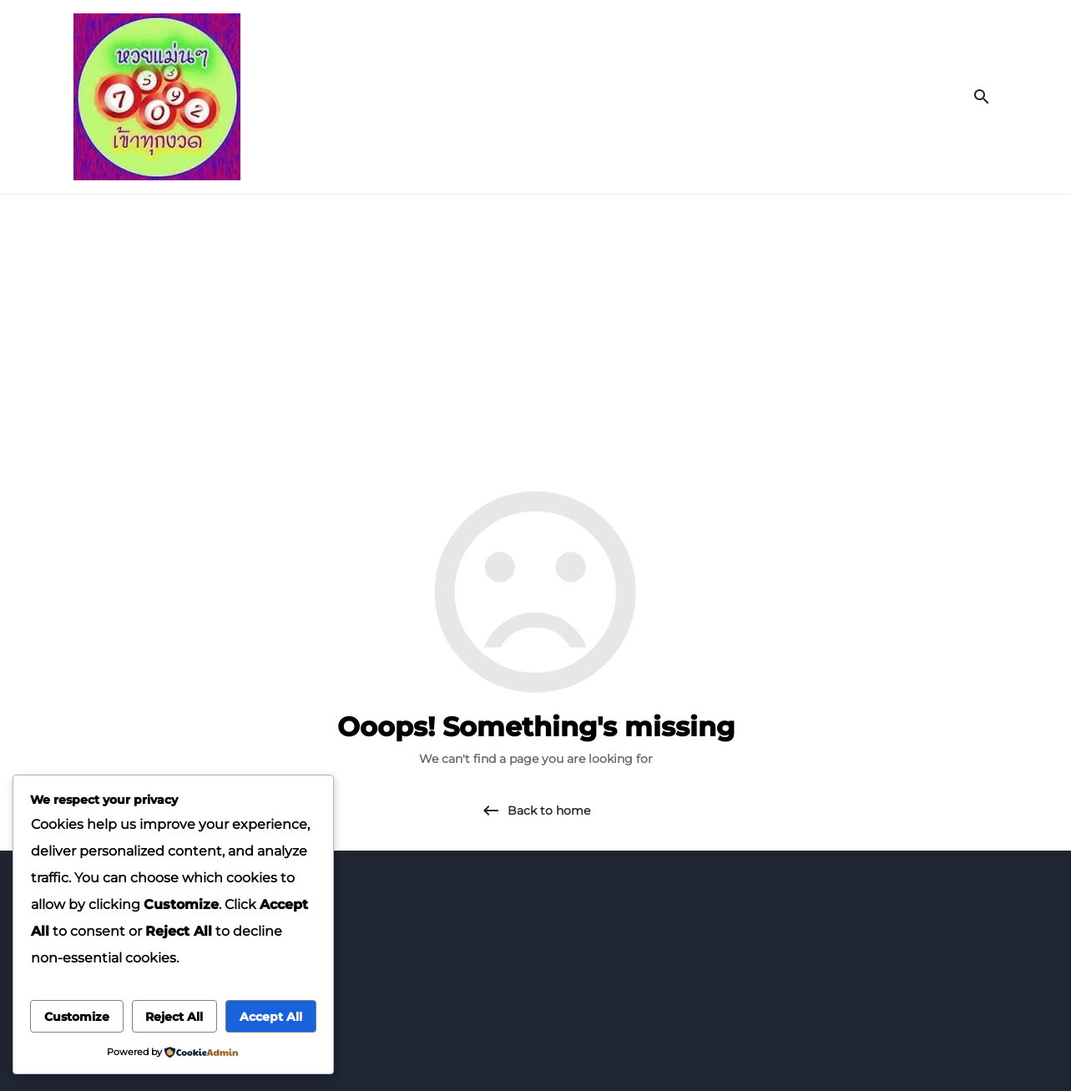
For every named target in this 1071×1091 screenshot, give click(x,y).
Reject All (174, 1016)
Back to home (549, 810)
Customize (76, 1016)
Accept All (271, 1016)
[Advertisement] (536, 320)
